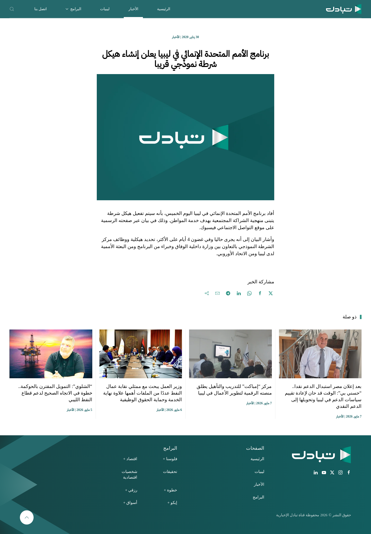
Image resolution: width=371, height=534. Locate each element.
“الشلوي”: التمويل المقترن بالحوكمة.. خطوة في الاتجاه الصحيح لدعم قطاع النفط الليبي (55, 393)
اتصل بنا (40, 9)
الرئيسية (163, 9)
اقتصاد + (130, 459)
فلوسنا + (170, 459)
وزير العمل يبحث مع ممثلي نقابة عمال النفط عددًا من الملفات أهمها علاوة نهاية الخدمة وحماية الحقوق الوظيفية (142, 393)
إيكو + (172, 502)
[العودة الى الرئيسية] (344, 9)
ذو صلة (350, 316)
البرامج (258, 497)
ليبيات (105, 9)
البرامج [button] (73, 9)
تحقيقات (170, 471)
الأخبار (133, 9)
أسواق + (130, 502)
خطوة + (170, 490)
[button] (11, 9)
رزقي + (131, 490)
